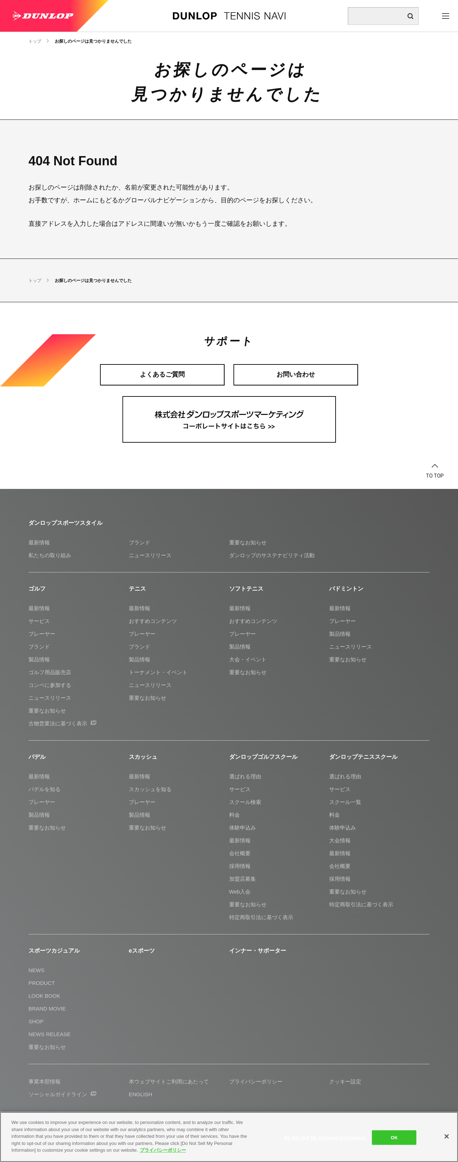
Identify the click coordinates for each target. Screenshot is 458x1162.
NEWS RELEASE (49, 1034)
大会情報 (340, 840)
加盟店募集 (242, 879)
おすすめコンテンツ (153, 621)
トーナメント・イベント (158, 672)
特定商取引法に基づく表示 (261, 917)
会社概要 (240, 853)
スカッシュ (143, 757)
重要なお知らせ (248, 542)
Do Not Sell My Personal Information (325, 1137)
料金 (234, 815)
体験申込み (242, 828)
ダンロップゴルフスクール (263, 757)
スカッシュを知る (150, 789)
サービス (39, 621)
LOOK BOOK (44, 996)
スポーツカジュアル (54, 951)
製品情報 (39, 659)
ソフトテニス (246, 589)
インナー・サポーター (257, 951)
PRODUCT (41, 983)
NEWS (36, 970)
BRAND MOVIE (47, 1009)
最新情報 (39, 542)
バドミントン (346, 589)
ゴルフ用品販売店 (49, 672)
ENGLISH (140, 1094)
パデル (37, 757)
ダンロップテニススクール (363, 757)
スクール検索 (245, 802)
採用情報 (240, 866)
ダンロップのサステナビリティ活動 (272, 555)
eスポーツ (142, 951)
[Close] (446, 1136)
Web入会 (240, 892)
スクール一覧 (345, 802)
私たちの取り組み (49, 555)
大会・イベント (248, 659)
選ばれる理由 (245, 776)
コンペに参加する (49, 685)
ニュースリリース (150, 555)
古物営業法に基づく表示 (62, 723)
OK (394, 1137)
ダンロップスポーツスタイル (65, 523)
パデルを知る (44, 789)
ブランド (139, 542)
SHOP (36, 1021)
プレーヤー (41, 634)
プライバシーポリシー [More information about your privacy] (163, 1150)
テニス (137, 589)
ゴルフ (37, 589)
